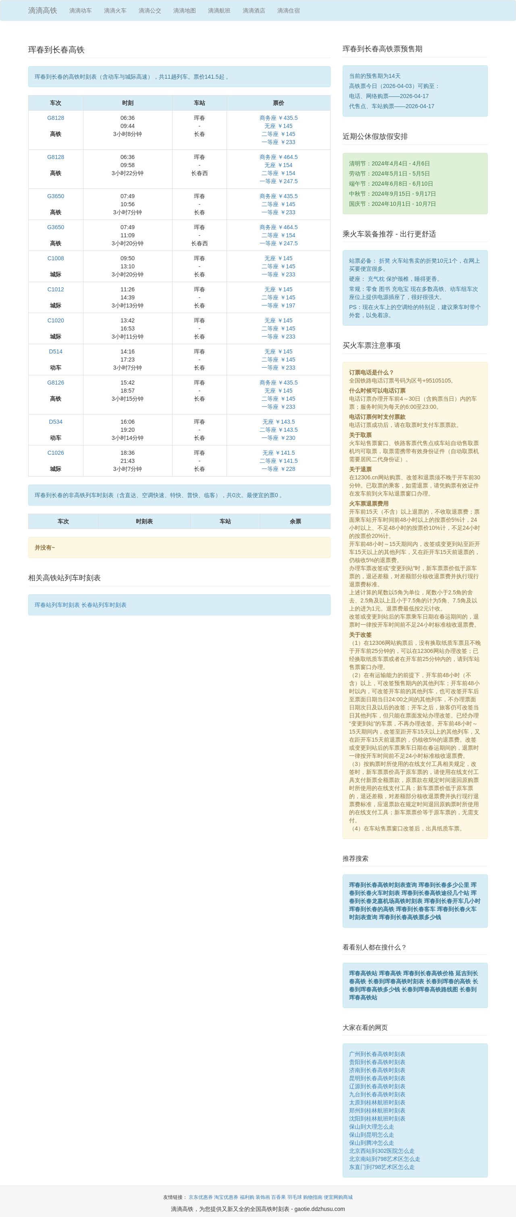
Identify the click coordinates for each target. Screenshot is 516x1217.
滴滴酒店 (254, 10)
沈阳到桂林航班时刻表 (377, 1118)
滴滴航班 (219, 10)
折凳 (384, 260)
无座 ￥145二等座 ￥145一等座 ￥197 (278, 297)
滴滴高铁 (42, 10)
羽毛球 (294, 1197)
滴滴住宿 (288, 10)
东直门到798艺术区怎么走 (382, 1167)
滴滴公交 (150, 10)
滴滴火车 (115, 10)
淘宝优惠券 (226, 1197)
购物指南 (312, 1197)
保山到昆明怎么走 (371, 1134)
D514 (55, 351)
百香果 (278, 1197)
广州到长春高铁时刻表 (377, 1054)
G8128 (55, 118)
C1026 (56, 453)
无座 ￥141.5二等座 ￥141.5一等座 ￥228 (279, 461)
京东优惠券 (201, 1197)
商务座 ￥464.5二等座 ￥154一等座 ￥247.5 (279, 235)
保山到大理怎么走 (371, 1126)
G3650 (55, 196)
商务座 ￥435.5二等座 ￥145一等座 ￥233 (279, 204)
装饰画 (263, 1197)
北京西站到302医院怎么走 (382, 1151)
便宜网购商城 (338, 1197)
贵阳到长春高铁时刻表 (377, 1062)
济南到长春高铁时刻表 (377, 1070)
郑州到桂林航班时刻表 (377, 1110)
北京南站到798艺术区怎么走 (384, 1159)
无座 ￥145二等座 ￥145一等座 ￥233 (278, 266)
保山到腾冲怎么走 (371, 1143)
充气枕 (376, 279)
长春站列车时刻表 (104, 605)
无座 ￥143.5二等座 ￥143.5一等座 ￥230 (279, 429)
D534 (55, 421)
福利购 (247, 1197)
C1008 (56, 258)
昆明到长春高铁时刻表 (377, 1078)
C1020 (56, 320)
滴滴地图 (184, 10)
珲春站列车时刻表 (57, 605)
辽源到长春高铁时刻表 (377, 1086)
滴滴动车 (80, 10)
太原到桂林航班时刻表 (377, 1102)
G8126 (55, 382)
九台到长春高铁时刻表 (377, 1094)
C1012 (56, 289)
